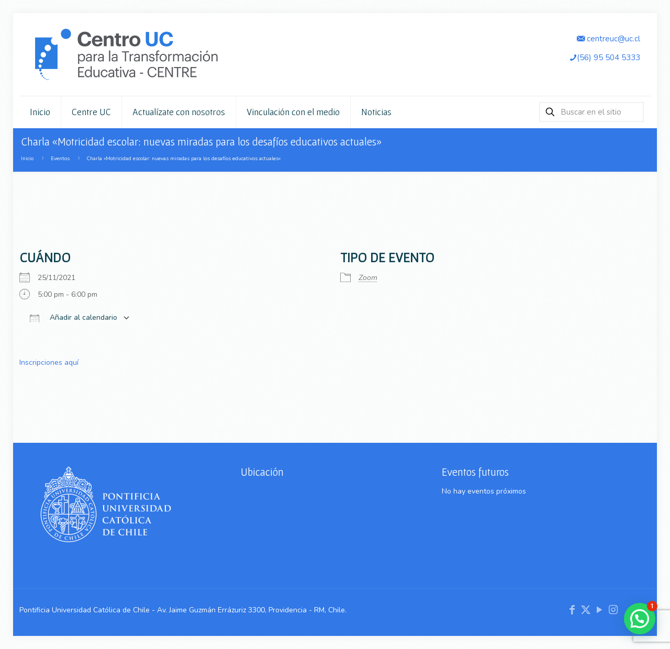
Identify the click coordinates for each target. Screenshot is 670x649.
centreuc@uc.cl (608, 38)
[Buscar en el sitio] (591, 112)
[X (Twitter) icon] (585, 610)
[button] (639, 618)
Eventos (60, 158)
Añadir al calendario (73, 318)
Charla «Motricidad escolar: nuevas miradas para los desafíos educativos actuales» (184, 158)
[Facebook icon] (572, 610)
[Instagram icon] (613, 610)
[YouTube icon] (599, 610)
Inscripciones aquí (49, 362)
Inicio (27, 158)
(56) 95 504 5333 (604, 57)
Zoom (368, 278)
